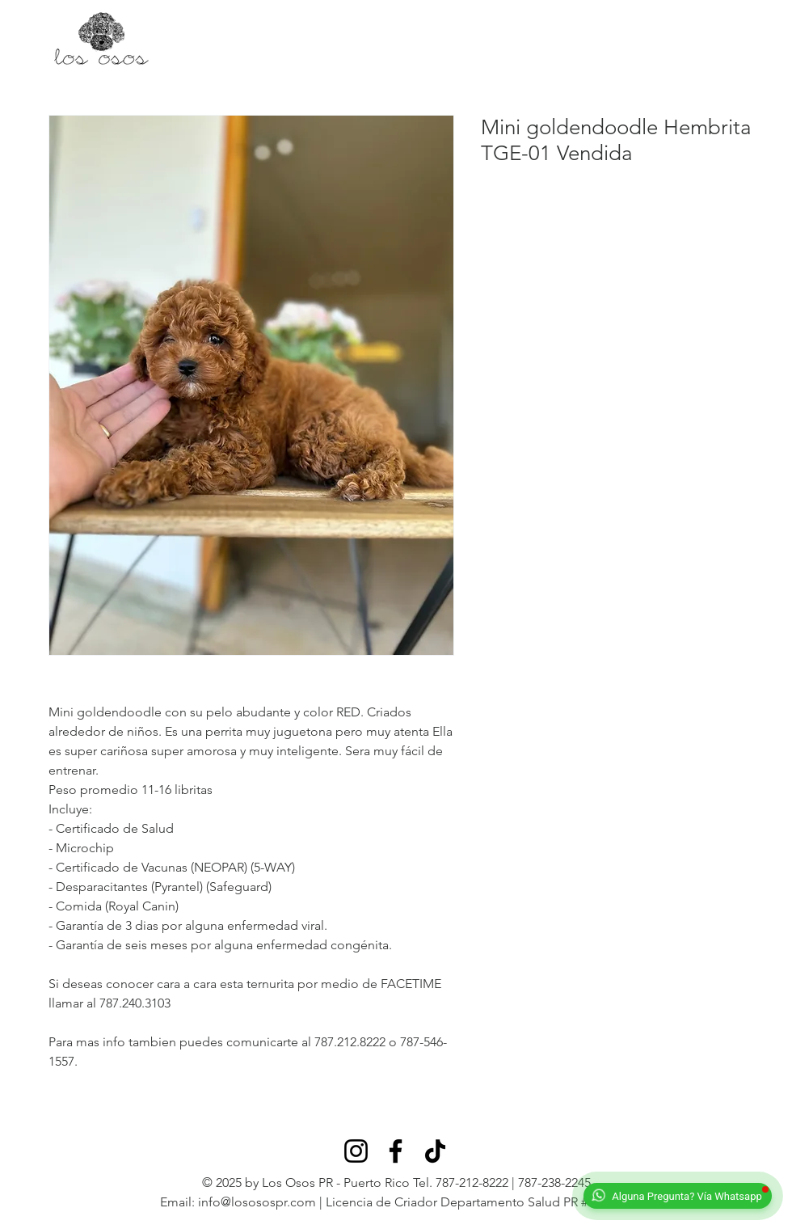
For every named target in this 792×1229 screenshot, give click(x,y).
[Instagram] (356, 1151)
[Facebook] (395, 1151)
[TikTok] (435, 1151)
